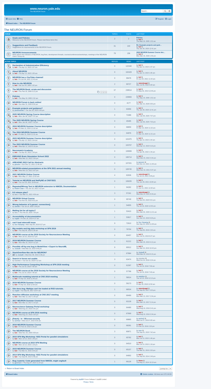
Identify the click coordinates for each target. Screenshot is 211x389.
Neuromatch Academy (22, 150)
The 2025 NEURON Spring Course (28, 120)
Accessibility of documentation (26, 216)
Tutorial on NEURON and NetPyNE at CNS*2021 (34, 180)
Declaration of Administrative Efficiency (30, 65)
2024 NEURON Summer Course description (32, 126)
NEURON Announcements (24, 52)
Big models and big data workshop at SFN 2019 (34, 228)
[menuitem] (20, 19)
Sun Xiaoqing (19, 224)
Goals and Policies (21, 38)
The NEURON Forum (18, 29)
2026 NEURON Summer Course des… (150, 52)
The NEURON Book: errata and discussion (31, 89)
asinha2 (17, 321)
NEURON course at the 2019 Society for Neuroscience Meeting (41, 234)
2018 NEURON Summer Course (26, 283)
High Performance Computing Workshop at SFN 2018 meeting (40, 264)
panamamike (19, 110)
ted (140, 39)
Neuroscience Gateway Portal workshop (30, 307)
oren (140, 330)
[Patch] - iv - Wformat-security (26, 319)
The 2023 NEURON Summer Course (28, 144)
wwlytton (142, 276)
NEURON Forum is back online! (26, 102)
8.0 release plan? (20, 192)
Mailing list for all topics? (24, 210)
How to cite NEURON (22, 83)
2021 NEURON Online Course (25, 174)
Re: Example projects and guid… (149, 45)
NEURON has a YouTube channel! (27, 77)
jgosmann (18, 363)
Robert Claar (19, 188)
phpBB (81, 379)
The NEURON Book (21, 331)
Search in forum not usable (24, 258)
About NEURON (19, 71)
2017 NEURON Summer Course (26, 301)
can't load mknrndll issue (24, 222)
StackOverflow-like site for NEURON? (29, 252)
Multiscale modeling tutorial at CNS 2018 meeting (35, 277)
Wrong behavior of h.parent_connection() (31, 204)
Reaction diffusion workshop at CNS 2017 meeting (35, 295)
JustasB (17, 248)
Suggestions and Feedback (25, 45)
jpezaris (17, 164)
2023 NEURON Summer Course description (32, 138)
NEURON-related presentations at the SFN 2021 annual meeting (41, 168)
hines (141, 360)
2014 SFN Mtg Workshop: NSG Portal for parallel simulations (40, 355)
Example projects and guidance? (27, 108)
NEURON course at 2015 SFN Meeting (29, 343)
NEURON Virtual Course (23, 198)
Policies (139, 38)
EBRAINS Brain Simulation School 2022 (30, 156)
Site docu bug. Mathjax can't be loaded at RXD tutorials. (38, 289)
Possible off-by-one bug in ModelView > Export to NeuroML (39, 246)
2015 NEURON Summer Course (26, 349)
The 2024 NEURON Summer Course (28, 132)
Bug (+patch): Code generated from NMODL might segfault (39, 361)
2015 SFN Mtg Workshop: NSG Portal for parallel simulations (40, 337)
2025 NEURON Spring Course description (31, 114)
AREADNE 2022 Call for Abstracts (27, 162)
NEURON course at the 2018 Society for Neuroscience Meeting (41, 270)
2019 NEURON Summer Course (26, 240)
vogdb (17, 218)
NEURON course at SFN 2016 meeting (29, 313)
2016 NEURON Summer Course (26, 325)
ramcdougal (143, 83)
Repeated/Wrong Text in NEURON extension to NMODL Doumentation (44, 186)
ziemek (17, 206)
